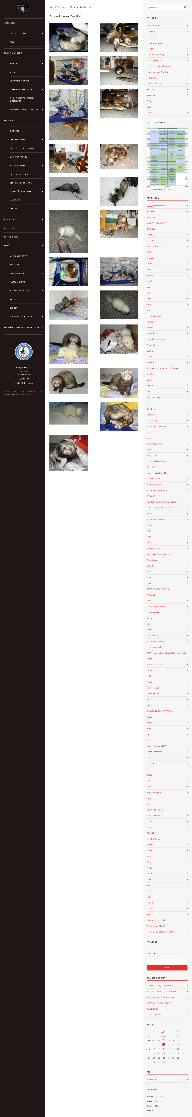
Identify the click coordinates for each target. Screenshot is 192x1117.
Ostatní (150, 101)
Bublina (150, 351)
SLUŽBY (14, 308)
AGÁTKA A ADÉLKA (154, 664)
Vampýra (150, 385)
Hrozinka (150, 658)
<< (149, 1032)
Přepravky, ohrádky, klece (159, 66)
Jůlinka (149, 775)
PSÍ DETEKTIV (152, 1009)
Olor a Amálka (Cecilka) (156, 920)
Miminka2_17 (152, 420)
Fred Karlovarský (154, 647)
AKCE (12, 299)
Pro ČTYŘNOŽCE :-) (154, 25)
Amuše (150, 275)
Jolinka (149, 722)
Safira (149, 629)
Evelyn (149, 525)
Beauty (150, 740)
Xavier (149, 850)
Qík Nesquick (152, 635)
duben (164, 1032)
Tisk (39, 391)
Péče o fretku (17, 139)
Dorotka (150, 763)
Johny (149, 624)
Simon (149, 542)
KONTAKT (14, 264)
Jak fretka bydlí (19, 174)
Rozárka (150, 844)
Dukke (149, 356)
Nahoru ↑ (29, 394)
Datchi (149, 821)
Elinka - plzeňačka (154, 693)
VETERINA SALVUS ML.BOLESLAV (160, 997)
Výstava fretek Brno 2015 (157, 473)
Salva (149, 914)
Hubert (150, 902)
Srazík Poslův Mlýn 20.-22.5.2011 (160, 711)
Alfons (149, 513)
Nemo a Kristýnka (154, 751)
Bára (149, 862)
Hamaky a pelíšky (156, 43)
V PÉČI (13, 72)
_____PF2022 (152, 240)
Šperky (150, 107)
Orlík (149, 298)
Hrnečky (150, 89)
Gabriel (150, 566)
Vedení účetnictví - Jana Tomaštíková (162, 991)
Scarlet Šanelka (153, 333)
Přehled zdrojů (153, 1079)
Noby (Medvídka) (154, 792)
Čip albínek (151, 409)
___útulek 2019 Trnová (156, 339)
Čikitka (149, 391)
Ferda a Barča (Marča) (156, 926)
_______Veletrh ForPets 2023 (158, 189)
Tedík (149, 676)
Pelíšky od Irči (152, 455)
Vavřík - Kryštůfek (154, 688)
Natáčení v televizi (20, 290)
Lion (148, 287)
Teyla (149, 769)
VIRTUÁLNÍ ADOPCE (19, 80)
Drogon (150, 403)
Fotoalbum (62, 7)
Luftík (149, 380)
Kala (148, 310)
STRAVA (13, 208)
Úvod (51, 7)
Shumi (149, 263)
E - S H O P (9, 228)
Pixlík (149, 786)
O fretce (14, 131)
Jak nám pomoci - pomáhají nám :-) (22, 328)
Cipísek (150, 670)
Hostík (149, 234)
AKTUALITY (9, 23)
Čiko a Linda (152, 833)
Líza (148, 804)
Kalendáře (151, 95)
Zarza (149, 798)
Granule (152, 37)
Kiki (148, 269)
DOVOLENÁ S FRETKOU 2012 (159, 589)
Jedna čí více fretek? (21, 191)
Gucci (149, 757)
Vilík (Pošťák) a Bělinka (156, 810)
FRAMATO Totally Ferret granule (160, 985)
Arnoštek (150, 682)
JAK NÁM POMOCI (18, 273)
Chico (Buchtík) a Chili (156, 606)
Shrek (149, 856)
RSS (24, 391)
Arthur (149, 531)
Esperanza (151, 728)
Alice (149, 304)
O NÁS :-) (8, 245)
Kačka (149, 717)
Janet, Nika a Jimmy (155, 444)
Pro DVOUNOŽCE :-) (155, 83)
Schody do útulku (154, 246)
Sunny (149, 618)
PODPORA (9, 219)
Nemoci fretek (18, 165)
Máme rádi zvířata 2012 (156, 519)
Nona (149, 780)
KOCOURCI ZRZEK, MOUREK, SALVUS (162, 502)
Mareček (150, 374)
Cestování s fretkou (21, 183)
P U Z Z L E (151, 595)
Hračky (152, 48)
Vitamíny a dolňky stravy (159, 72)
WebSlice (31, 391)
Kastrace (15, 200)
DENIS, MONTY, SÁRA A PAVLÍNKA (161, 507)
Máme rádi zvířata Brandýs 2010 (160, 932)
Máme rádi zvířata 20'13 (157, 490)
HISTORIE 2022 (11, 237)
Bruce (149, 449)
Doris (149, 879)
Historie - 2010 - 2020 (21, 316)
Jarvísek (150, 327)
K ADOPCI (14, 63)
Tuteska (150, 873)
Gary (149, 432)
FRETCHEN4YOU (153, 1014)
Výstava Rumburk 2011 (156, 746)
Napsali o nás (17, 282)
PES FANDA (151, 496)
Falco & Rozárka (153, 397)
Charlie (150, 908)
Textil (149, 112)
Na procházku (155, 60)
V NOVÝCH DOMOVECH (21, 89)
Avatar (149, 571)
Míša (149, 577)
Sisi (148, 699)
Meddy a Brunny (154, 839)
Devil (149, 734)
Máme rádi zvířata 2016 (156, 426)
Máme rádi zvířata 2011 (156, 641)
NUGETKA (151, 217)
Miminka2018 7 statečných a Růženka (162, 368)
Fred (149, 891)
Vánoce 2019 (152, 322)
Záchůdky (153, 78)
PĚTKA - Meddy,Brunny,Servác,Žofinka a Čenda (166, 653)
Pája (148, 292)
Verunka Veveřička (154, 484)
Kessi (149, 885)
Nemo (149, 705)
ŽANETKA (151, 229)
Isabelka (150, 362)
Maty (149, 438)
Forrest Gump (153, 560)
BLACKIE (150, 211)
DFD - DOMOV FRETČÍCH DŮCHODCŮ (22, 99)
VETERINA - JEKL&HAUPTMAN (159, 1003)
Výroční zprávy (18, 256)
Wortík (149, 281)
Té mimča (151, 345)
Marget (150, 258)
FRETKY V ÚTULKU (13, 53)
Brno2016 (151, 414)
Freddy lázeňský (153, 478)
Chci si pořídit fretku (22, 148)
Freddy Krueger (153, 612)
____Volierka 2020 (154, 316)
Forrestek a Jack (153, 548)
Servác (149, 600)
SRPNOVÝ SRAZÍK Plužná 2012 (159, 554)
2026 (12, 42)
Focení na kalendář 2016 (157, 461)
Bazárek (152, 31)
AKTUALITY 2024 (18, 33)
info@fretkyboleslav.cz (23, 383)
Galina (149, 827)
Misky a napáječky (156, 54)
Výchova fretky (18, 157)
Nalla (149, 536)
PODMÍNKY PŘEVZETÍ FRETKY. (24, 109)
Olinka (149, 252)
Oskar (149, 583)
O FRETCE (8, 120)
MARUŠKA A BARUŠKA (156, 223)
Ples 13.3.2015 (152, 467)
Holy (149, 897)
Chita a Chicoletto (154, 815)
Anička (149, 868)
